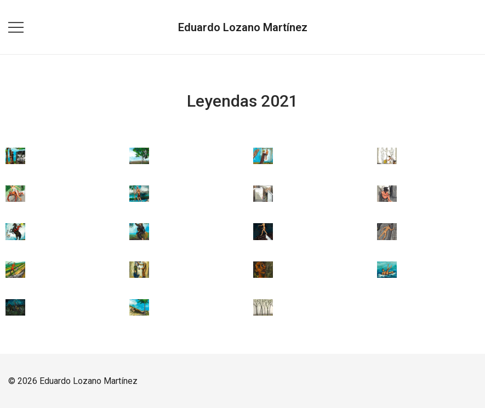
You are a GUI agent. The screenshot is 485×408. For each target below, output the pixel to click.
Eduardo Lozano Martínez (242, 27)
